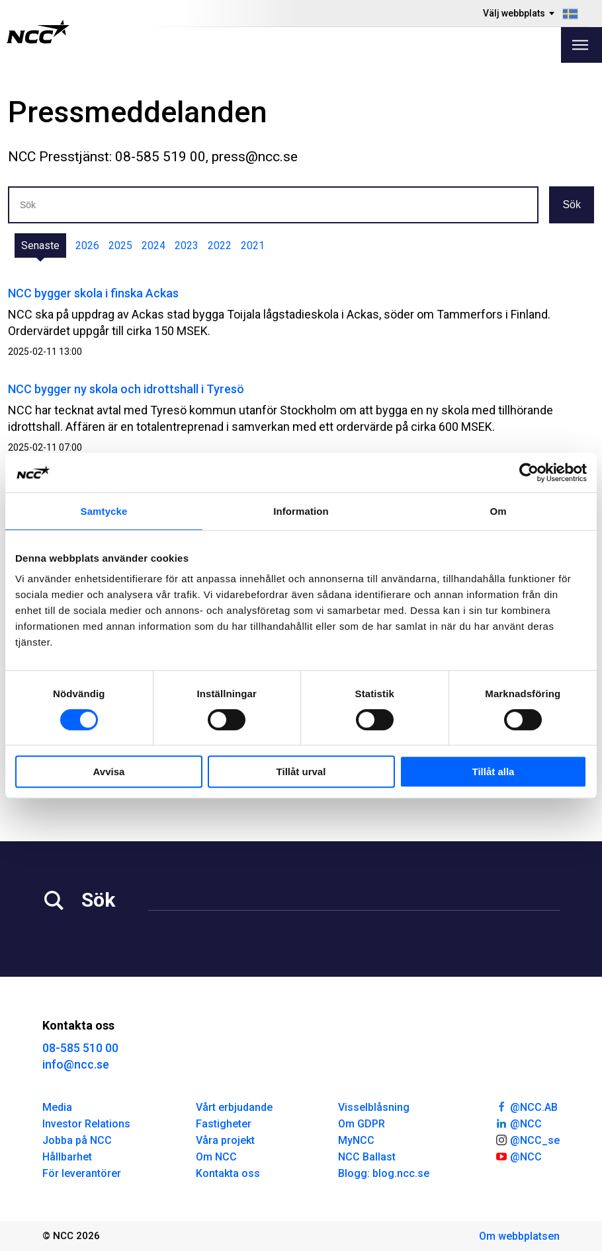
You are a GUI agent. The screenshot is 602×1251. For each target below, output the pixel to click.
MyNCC (356, 1140)
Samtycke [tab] (104, 511)
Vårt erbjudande (234, 1107)
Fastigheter (223, 1124)
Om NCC (216, 1157)
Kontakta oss (228, 1173)
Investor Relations (86, 1124)
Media (57, 1107)
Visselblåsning (373, 1107)
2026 (87, 245)
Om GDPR (361, 1124)
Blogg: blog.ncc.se (383, 1173)
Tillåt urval (301, 771)
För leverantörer (81, 1173)
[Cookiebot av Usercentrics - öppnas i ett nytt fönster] (529, 472)
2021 (253, 245)
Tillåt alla (493, 771)
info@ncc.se (75, 1064)
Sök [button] (571, 204)
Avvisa (109, 771)
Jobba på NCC (77, 1140)
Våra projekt (225, 1140)
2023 (186, 245)
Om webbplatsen (519, 1236)
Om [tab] (498, 511)
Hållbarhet (67, 1157)
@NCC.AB (526, 1106)
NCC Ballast (367, 1157)
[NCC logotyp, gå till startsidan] (38, 32)
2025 (120, 245)
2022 (220, 245)
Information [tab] (301, 511)
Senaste (40, 245)
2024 (153, 245)
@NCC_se (527, 1139)
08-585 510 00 (80, 1048)
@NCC (518, 1123)
